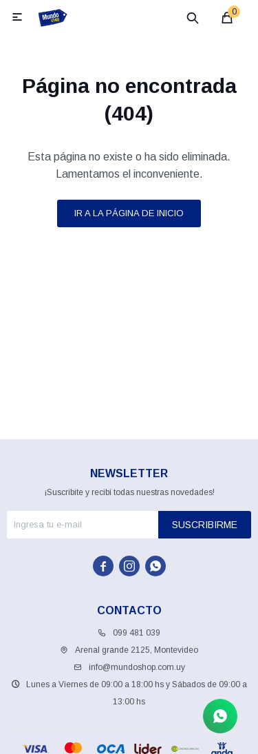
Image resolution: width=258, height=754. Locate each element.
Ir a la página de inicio (129, 213)
